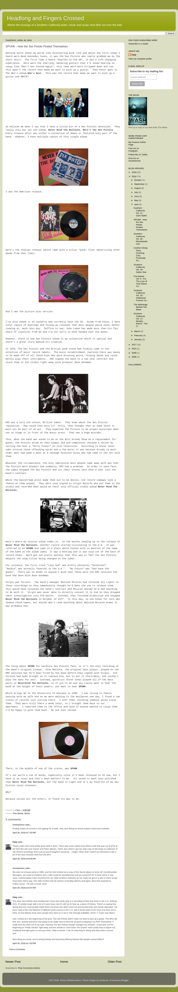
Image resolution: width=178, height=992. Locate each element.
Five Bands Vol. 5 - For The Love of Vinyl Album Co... (140, 281)
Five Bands (18, 813)
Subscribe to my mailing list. (146, 71)
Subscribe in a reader (138, 44)
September (139, 184)
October (138, 180)
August (137, 188)
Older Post (115, 961)
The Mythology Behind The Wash (141, 307)
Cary (15, 842)
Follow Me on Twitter (138, 154)
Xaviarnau (104, 980)
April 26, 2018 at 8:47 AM (24, 888)
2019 (134, 172)
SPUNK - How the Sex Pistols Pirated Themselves (140, 224)
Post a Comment (17, 949)
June (136, 196)
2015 (134, 348)
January (138, 339)
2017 (134, 344)
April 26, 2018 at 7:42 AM (24, 832)
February (138, 335)
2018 (134, 176)
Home (64, 961)
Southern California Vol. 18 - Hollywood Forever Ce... (141, 295)
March (137, 331)
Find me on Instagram (133, 149)
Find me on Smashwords (134, 159)
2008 (134, 357)
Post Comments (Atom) (29, 968)
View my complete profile (140, 59)
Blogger (125, 980)
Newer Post (13, 961)
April (136, 204)
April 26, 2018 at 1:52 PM (24, 943)
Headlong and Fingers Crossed (45, 18)
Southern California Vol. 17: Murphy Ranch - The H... (141, 319)
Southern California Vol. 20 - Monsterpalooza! (141, 239)
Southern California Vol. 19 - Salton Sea (140, 268)
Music (27, 813)
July (136, 192)
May (136, 200)
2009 (134, 353)
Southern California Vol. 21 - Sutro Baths (140, 212)
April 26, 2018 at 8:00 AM (24, 859)
